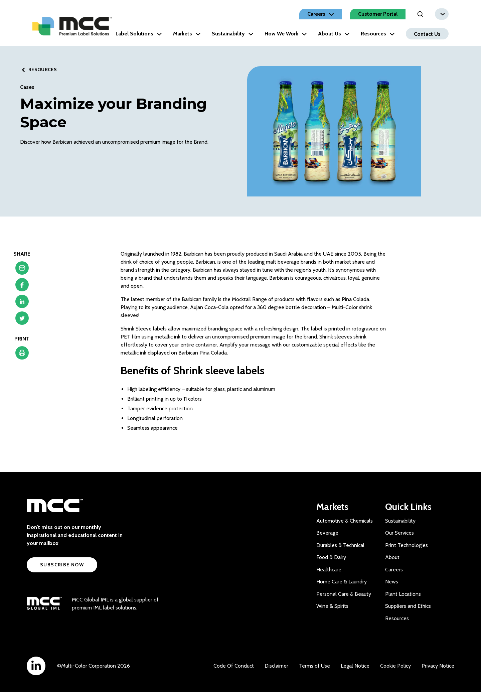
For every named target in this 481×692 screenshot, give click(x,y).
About (392, 557)
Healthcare (328, 569)
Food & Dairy (331, 557)
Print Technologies (406, 545)
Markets (187, 33)
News (391, 581)
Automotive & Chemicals (344, 521)
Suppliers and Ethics (408, 606)
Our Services (399, 533)
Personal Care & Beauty (343, 594)
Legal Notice (355, 666)
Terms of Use (314, 666)
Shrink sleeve (203, 370)
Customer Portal (377, 14)
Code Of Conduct (233, 666)
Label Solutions (139, 33)
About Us (334, 33)
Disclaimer (276, 666)
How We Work (286, 33)
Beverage (327, 533)
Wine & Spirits (332, 606)
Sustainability (233, 33)
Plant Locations (403, 594)
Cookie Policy (395, 666)
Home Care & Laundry (341, 581)
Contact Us (427, 33)
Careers (394, 569)
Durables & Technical (340, 545)
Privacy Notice (438, 666)
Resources (378, 33)
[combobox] (442, 14)
